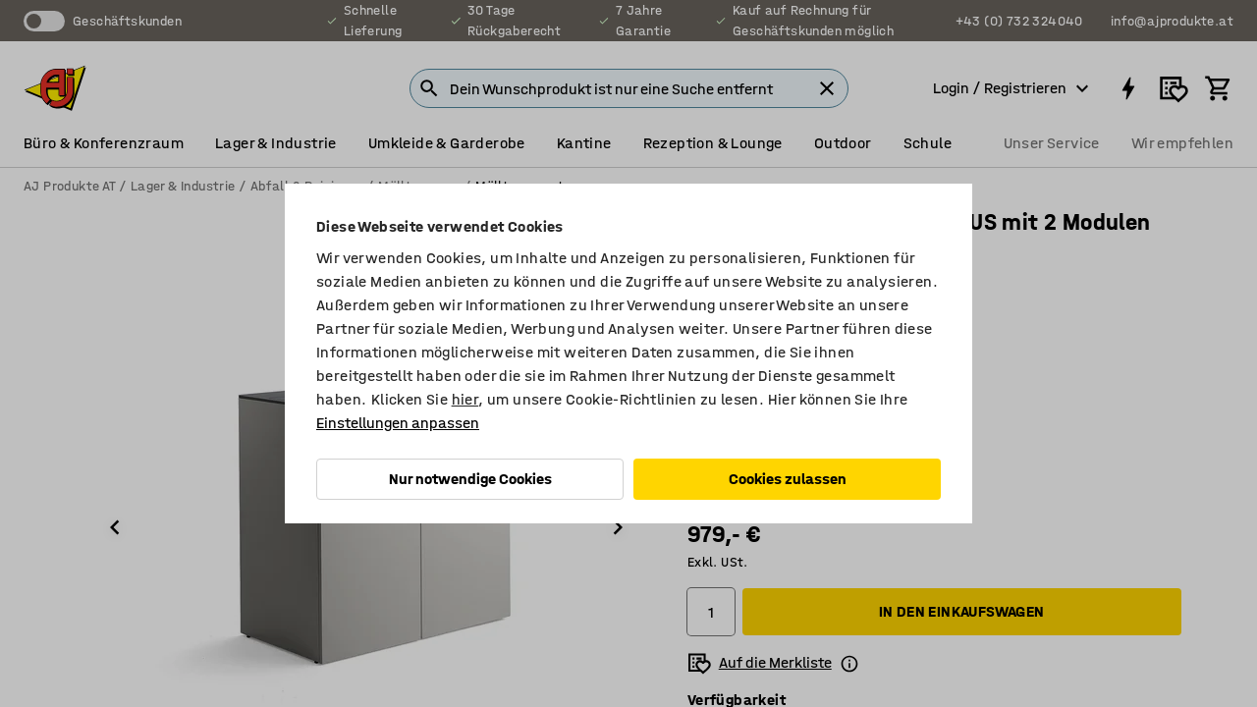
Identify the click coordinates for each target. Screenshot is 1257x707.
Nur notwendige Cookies (470, 478)
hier (465, 399)
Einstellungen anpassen (397, 422)
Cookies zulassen (788, 478)
